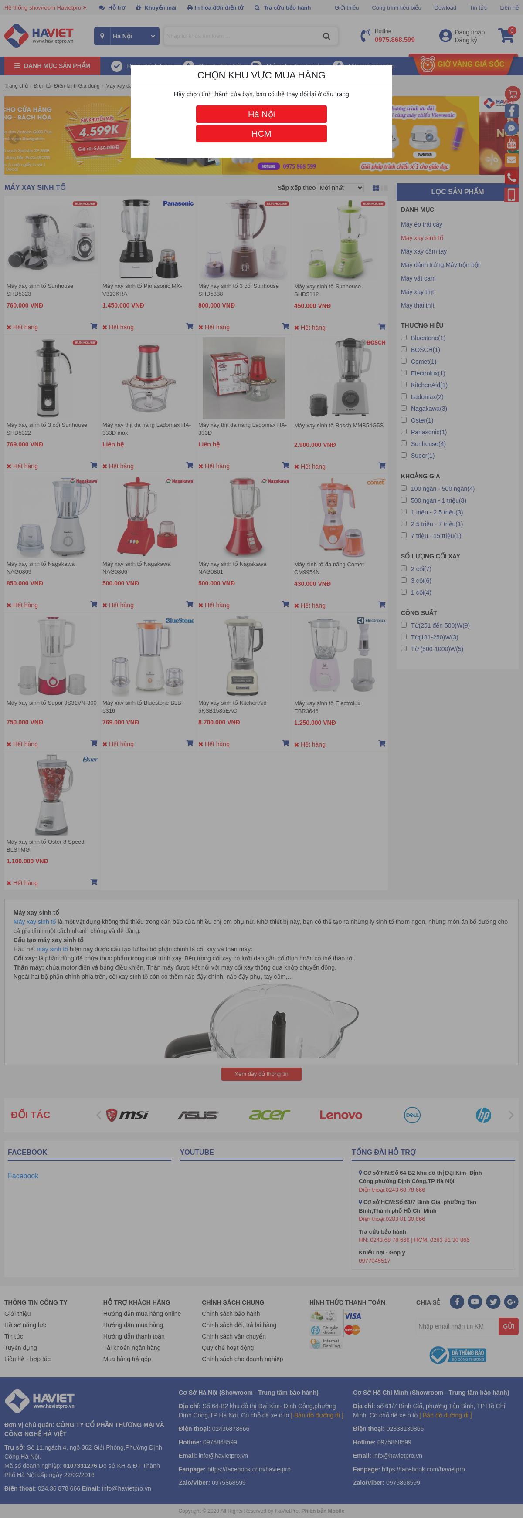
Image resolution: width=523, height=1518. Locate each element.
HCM (261, 134)
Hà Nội (261, 114)
